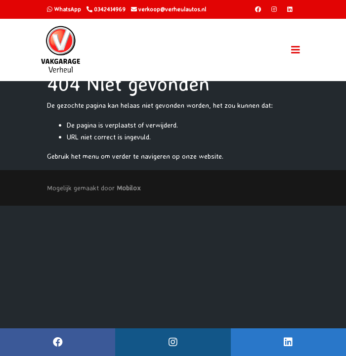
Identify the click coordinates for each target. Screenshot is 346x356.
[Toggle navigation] (295, 50)
